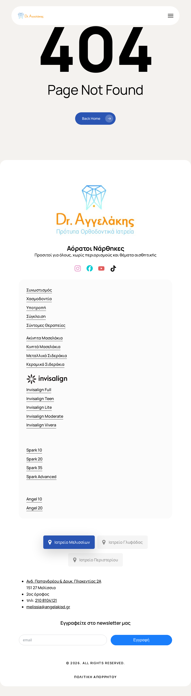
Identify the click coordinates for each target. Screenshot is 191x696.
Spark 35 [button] (34, 467)
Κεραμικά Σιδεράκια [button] (45, 364)
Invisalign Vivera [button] (41, 425)
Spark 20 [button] (34, 459)
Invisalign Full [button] (38, 389)
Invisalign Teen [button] (40, 398)
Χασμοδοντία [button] (39, 298)
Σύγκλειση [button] (36, 316)
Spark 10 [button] (34, 450)
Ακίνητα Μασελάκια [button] (44, 338)
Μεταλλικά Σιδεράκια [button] (46, 355)
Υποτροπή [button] (36, 307)
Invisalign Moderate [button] (44, 416)
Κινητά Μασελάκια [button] (43, 346)
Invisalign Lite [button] (39, 407)
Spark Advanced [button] (41, 476)
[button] (170, 15)
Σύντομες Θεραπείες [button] (45, 325)
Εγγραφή (141, 640)
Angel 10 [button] (34, 499)
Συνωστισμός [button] (39, 290)
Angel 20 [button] (34, 508)
